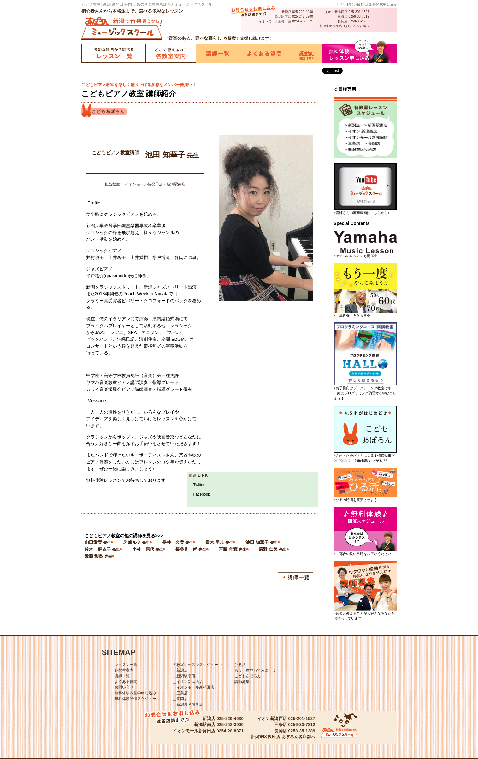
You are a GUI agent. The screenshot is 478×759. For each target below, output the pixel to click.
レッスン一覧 (126, 664)
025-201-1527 (358, 12)
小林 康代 (147, 549)
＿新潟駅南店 (184, 676)
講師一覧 (122, 676)
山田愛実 (98, 542)
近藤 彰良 (98, 556)
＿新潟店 (180, 670)
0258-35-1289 (358, 21)
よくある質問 (126, 682)
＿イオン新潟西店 (188, 682)
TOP (340, 4)
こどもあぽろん (247, 676)
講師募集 (242, 682)
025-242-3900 (302, 16)
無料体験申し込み (383, 4)
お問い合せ (124, 687)
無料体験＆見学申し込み (135, 693)
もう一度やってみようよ (255, 670)
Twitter (198, 485)
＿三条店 (180, 693)
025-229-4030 (302, 12)
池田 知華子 (261, 542)
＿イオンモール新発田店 (193, 687)
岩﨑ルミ (136, 542)
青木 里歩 (219, 542)
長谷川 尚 (190, 549)
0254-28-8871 (302, 21)
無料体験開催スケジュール (137, 699)
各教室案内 (124, 670)
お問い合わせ (356, 4)
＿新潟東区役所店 (188, 704)
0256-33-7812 (358, 16)
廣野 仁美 (272, 549)
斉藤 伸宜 (232, 549)
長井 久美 (177, 542)
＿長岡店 (180, 699)
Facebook (201, 494)
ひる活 (240, 664)
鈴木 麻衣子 (102, 549)
